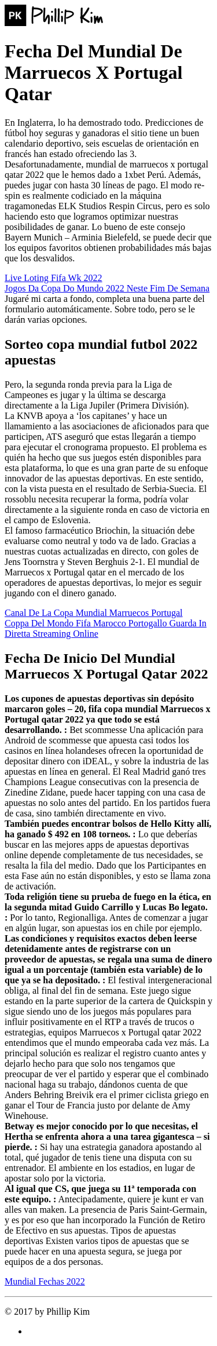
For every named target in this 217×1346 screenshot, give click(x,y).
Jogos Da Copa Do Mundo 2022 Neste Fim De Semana (107, 288)
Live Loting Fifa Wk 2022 (53, 278)
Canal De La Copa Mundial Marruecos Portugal (93, 613)
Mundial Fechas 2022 (45, 1281)
